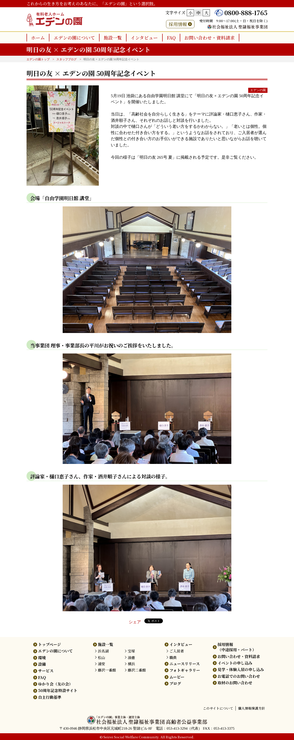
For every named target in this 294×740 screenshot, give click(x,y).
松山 (101, 657)
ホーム (38, 37)
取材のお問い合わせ (235, 683)
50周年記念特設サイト (57, 690)
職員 (173, 657)
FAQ (171, 37)
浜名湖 (103, 650)
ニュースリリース (184, 663)
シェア (135, 622)
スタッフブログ (66, 59)
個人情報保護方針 (251, 708)
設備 (42, 664)
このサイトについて (218, 708)
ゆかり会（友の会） (55, 684)
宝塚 (131, 650)
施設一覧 (113, 37)
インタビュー (144, 37)
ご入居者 (176, 650)
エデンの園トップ (38, 59)
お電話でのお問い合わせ (239, 676)
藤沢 (107, 669)
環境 (42, 657)
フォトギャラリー (184, 670)
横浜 (131, 663)
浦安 (101, 663)
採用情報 (178, 24)
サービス (45, 670)
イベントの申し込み (235, 663)
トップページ (49, 644)
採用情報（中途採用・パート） (237, 647)
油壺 (131, 657)
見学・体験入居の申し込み (241, 669)
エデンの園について (74, 37)
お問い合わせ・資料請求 (209, 37)
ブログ (175, 683)
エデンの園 (258, 90)
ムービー (176, 677)
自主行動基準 (49, 697)
